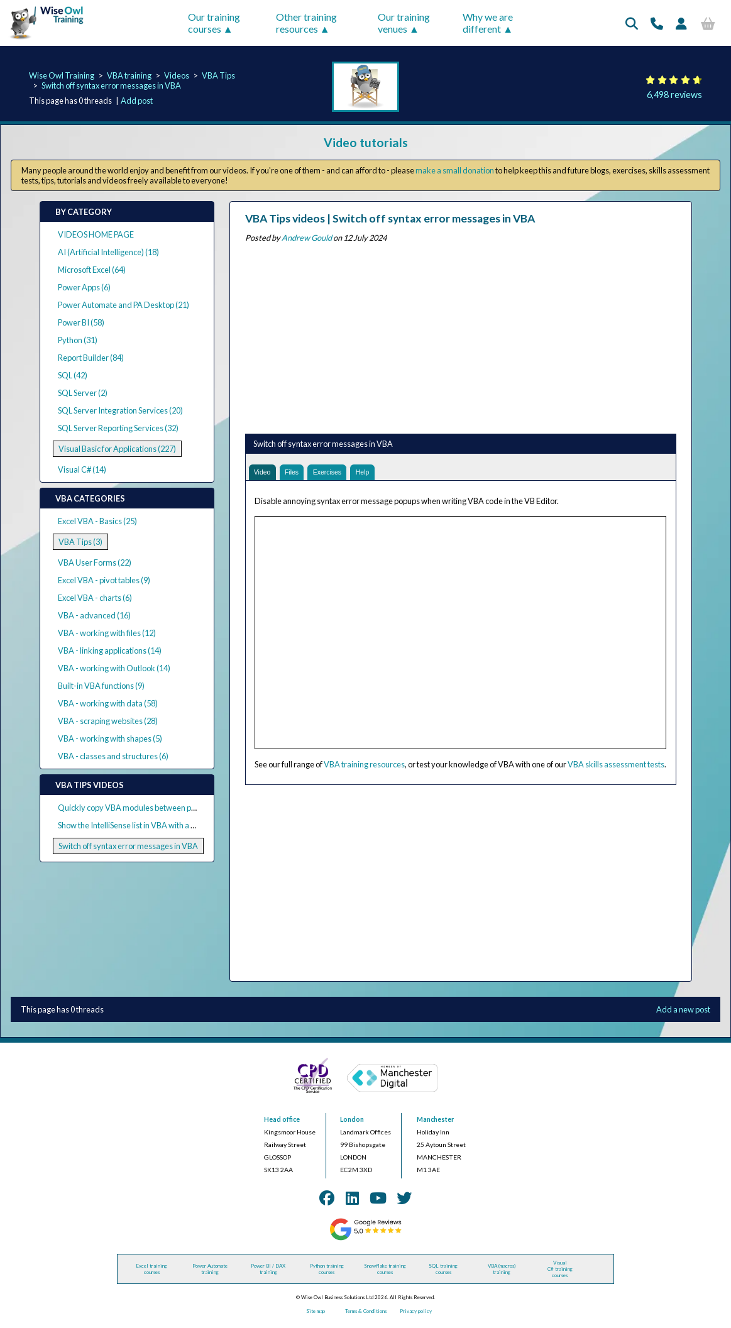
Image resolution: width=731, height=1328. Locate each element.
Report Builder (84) (91, 358)
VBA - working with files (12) (107, 633)
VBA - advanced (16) (94, 615)
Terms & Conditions (366, 1315)
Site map (315, 1315)
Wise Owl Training (61, 75)
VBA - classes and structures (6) (113, 756)
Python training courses (327, 1272)
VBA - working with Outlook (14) (114, 668)
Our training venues (404, 23)
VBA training (129, 75)
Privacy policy (416, 1315)
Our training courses (214, 23)
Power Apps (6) (84, 287)
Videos (176, 75)
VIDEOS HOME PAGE (96, 234)
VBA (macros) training (501, 1272)
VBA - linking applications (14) (110, 650)
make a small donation (454, 170)
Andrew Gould (307, 238)
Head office (282, 1123)
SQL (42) (72, 375)
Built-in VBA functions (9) (101, 686)
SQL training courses (443, 1272)
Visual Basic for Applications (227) (117, 449)
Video (265, 474)
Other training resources (306, 23)
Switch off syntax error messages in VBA (111, 85)
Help (383, 474)
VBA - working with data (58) (108, 703)
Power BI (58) (81, 322)
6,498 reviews (674, 94)
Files (299, 474)
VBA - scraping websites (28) (108, 721)
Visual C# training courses (560, 1272)
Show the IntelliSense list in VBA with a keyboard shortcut (156, 825)
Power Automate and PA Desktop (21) (123, 305)
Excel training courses (151, 1272)
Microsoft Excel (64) (92, 270)
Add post (137, 101)
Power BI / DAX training (268, 1272)
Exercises (341, 474)
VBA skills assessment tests (616, 768)
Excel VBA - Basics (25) (97, 521)
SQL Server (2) (82, 393)
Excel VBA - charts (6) (95, 598)
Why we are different (488, 23)
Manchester (435, 1123)
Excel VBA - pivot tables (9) (104, 580)
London (352, 1123)
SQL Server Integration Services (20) (120, 410)
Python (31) (77, 340)
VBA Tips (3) (80, 542)
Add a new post (683, 1013)
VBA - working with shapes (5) (110, 738)
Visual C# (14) (82, 469)
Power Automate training (210, 1272)
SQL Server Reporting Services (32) (118, 428)
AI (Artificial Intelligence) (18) (108, 252)
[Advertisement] (460, 336)
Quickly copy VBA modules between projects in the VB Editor (164, 808)
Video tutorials (366, 142)
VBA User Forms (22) (94, 562)
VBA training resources (364, 768)
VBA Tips (218, 75)
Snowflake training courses (385, 1272)
